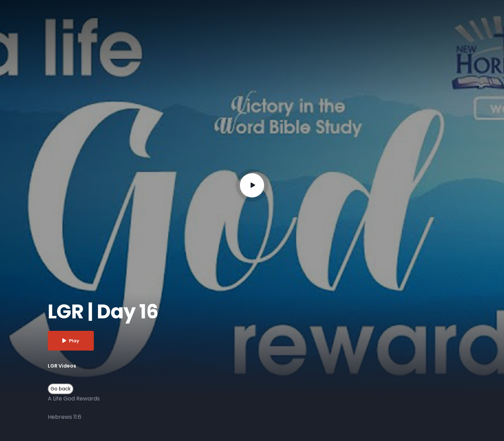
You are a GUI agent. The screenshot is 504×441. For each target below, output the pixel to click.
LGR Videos (62, 365)
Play (70, 340)
